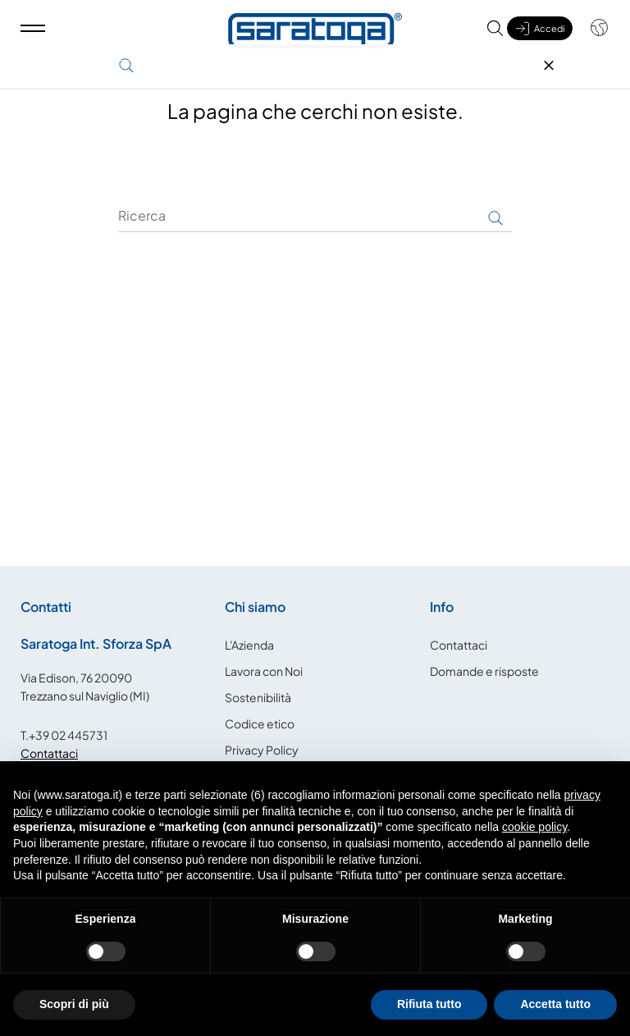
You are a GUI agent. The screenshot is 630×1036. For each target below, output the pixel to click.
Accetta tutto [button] (555, 1004)
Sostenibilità (258, 697)
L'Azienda (249, 644)
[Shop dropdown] (591, 35)
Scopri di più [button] (74, 1004)
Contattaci (49, 753)
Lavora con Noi (264, 671)
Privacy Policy (262, 749)
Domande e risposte (484, 671)
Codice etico (259, 723)
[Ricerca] (315, 215)
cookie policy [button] (534, 826)
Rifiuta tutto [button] (429, 1004)
